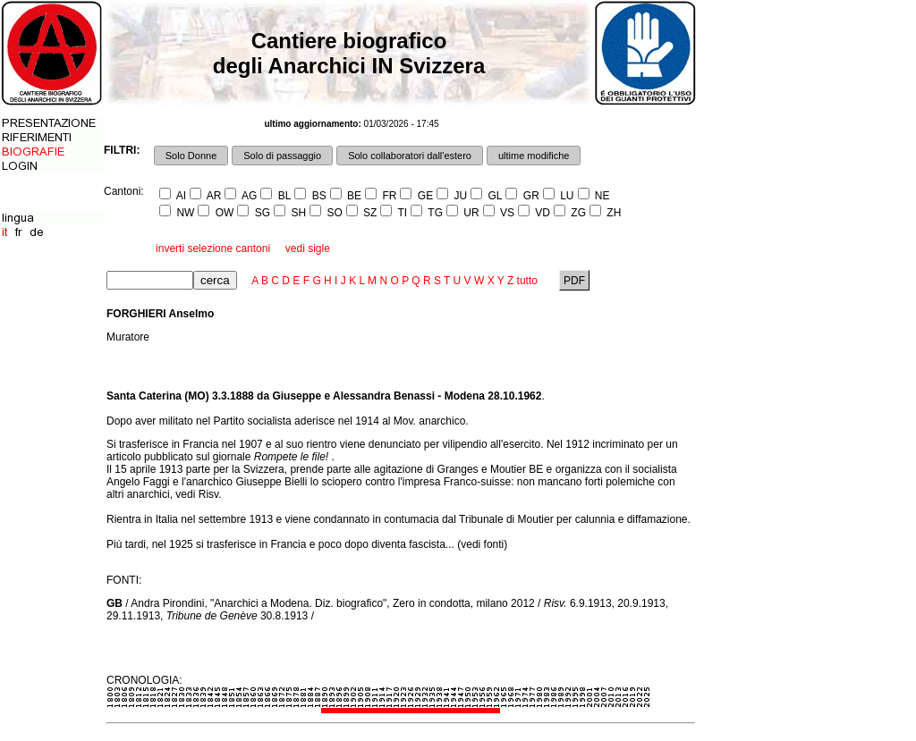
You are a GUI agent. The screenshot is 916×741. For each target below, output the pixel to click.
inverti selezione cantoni (213, 248)
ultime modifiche (533, 155)
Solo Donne (191, 155)
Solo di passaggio (282, 155)
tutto (527, 280)
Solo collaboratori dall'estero (409, 155)
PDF (575, 280)
